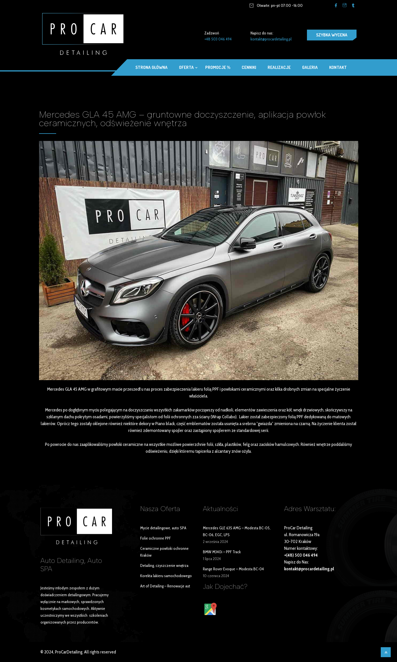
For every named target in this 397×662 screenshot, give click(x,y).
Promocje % (217, 67)
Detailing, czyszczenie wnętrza (164, 565)
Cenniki (249, 67)
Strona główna (151, 67)
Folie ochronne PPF (155, 538)
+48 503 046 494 (218, 39)
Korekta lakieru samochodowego (166, 575)
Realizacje (279, 67)
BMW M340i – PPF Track (222, 551)
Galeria (310, 67)
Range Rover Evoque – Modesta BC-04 (233, 568)
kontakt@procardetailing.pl (271, 39)
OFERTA (186, 67)
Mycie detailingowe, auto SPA (163, 527)
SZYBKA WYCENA (331, 35)
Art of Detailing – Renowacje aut (165, 586)
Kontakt (338, 67)
